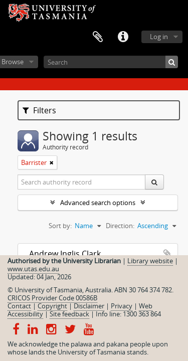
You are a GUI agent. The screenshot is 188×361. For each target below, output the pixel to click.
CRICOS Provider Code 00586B (52, 297)
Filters (39, 110)
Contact (19, 305)
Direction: (120, 225)
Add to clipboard (167, 254)
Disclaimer (89, 305)
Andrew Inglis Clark (65, 253)
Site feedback (69, 313)
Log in (159, 36)
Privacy (121, 305)
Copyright (52, 305)
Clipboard (97, 37)
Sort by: (60, 225)
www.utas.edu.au (33, 268)
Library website (150, 260)
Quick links (122, 37)
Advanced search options (97, 202)
